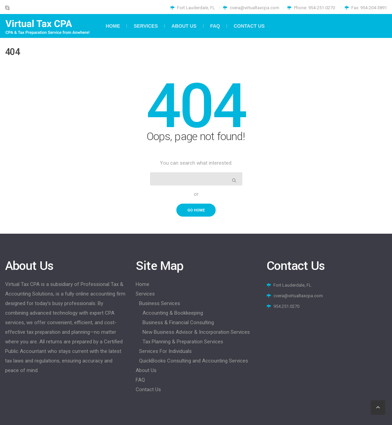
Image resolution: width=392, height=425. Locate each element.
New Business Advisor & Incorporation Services (196, 332)
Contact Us (148, 389)
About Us (146, 370)
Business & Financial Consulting (178, 322)
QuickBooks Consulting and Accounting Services (193, 361)
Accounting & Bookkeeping (173, 313)
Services (145, 294)
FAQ (140, 380)
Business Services (159, 303)
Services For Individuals (165, 351)
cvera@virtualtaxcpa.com (254, 7)
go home (196, 210)
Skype (7, 7)
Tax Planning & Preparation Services (183, 342)
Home (142, 284)
